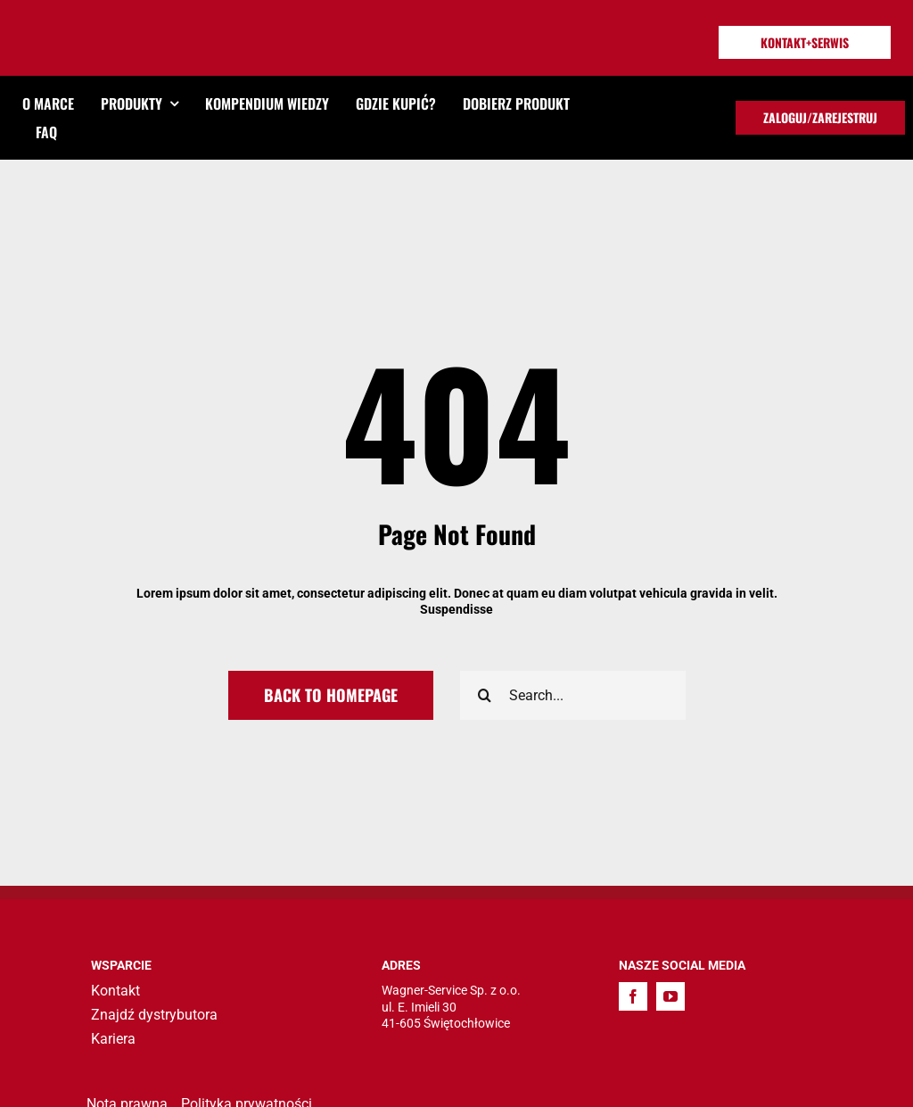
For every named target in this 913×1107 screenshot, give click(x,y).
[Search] (484, 695)
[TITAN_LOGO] (104, 27)
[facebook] (633, 996)
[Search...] (573, 695)
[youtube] (670, 996)
